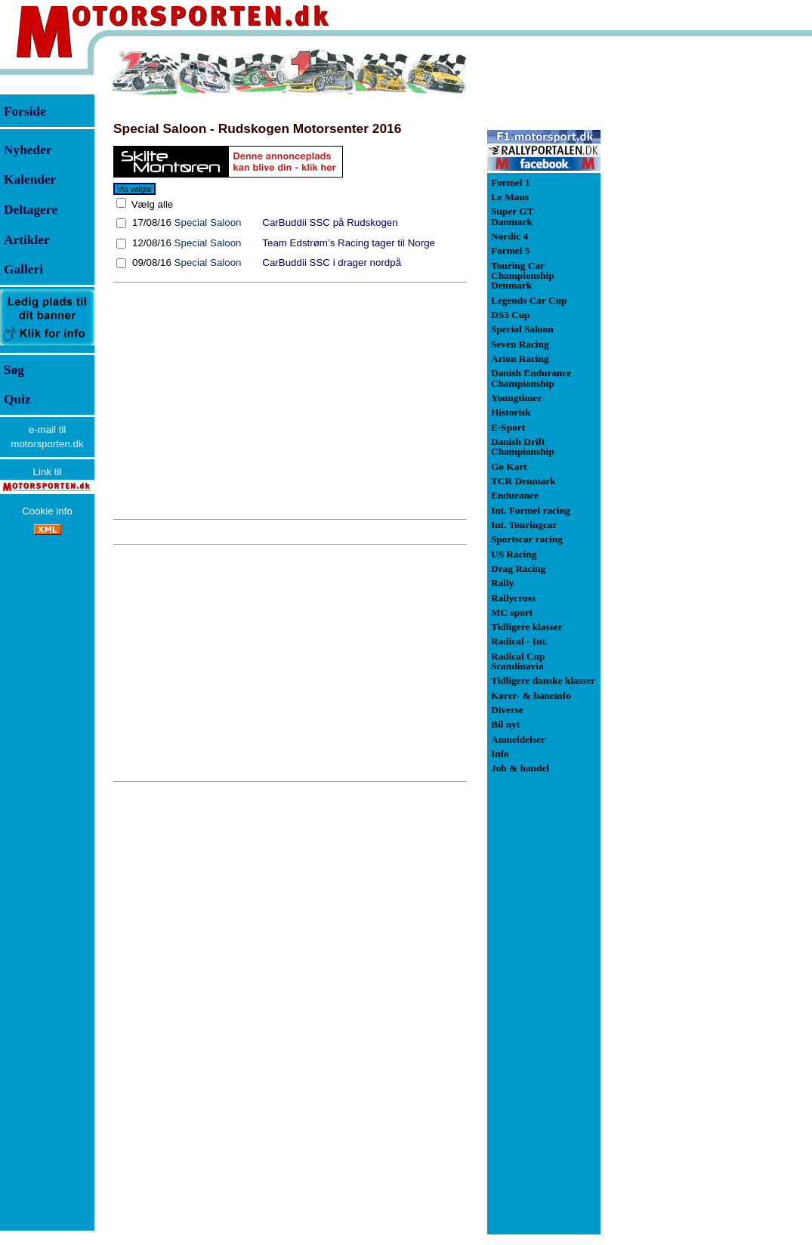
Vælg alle (150, 204)
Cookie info (47, 511)
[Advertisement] (290, 400)
